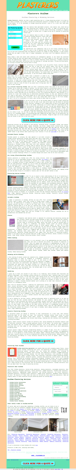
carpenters (24, 410)
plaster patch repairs (19, 359)
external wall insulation (27, 414)
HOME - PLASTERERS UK (38, 455)
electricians (30, 413)
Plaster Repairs (19, 437)
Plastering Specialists (18, 434)
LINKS (53, 10)
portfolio (26, 39)
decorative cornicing (13, 413)
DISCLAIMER (65, 10)
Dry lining (45, 159)
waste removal (35, 409)
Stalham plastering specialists (26, 348)
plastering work (34, 28)
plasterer (45, 21)
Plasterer (43, 434)
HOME (49, 10)
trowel (26, 66)
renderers (37, 410)
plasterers (43, 81)
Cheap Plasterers (56, 435)
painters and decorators (32, 412)
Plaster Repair (57, 440)
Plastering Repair (45, 435)
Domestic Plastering (55, 441)
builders (49, 412)
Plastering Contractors (53, 434)
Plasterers (65, 434)
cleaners (22, 409)
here (51, 376)
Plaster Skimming (19, 438)
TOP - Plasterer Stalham (14, 450)
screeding (44, 413)
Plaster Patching (12, 435)
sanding (46, 70)
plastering (38, 23)
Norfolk (59, 361)
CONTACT (60, 10)
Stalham (54, 128)
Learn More (57, 469)
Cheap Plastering (33, 441)
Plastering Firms (55, 438)
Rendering (42, 440)
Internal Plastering (38, 437)
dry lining (11, 410)
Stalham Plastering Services (19, 379)
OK (62, 469)
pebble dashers (53, 410)
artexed (20, 77)
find (12, 369)
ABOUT (56, 10)
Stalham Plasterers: (13, 20)
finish (48, 77)
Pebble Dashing (34, 435)
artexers (49, 409)
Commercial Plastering (31, 438)
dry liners (16, 412)
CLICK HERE (53, 131)
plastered (60, 48)
